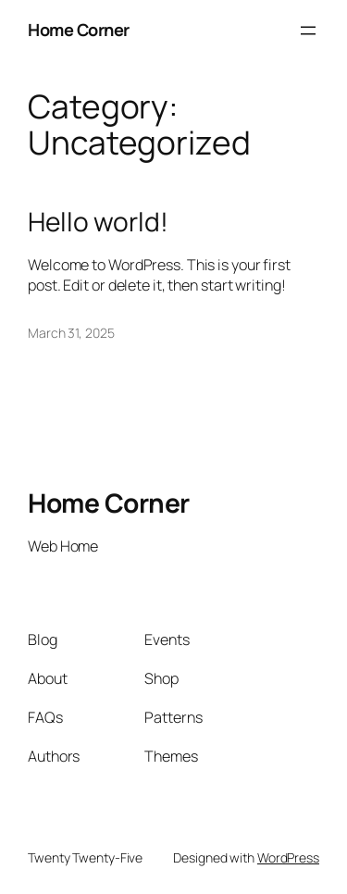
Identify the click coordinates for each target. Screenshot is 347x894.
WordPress (288, 857)
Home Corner (79, 30)
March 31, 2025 (71, 332)
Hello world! (98, 222)
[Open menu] (308, 30)
